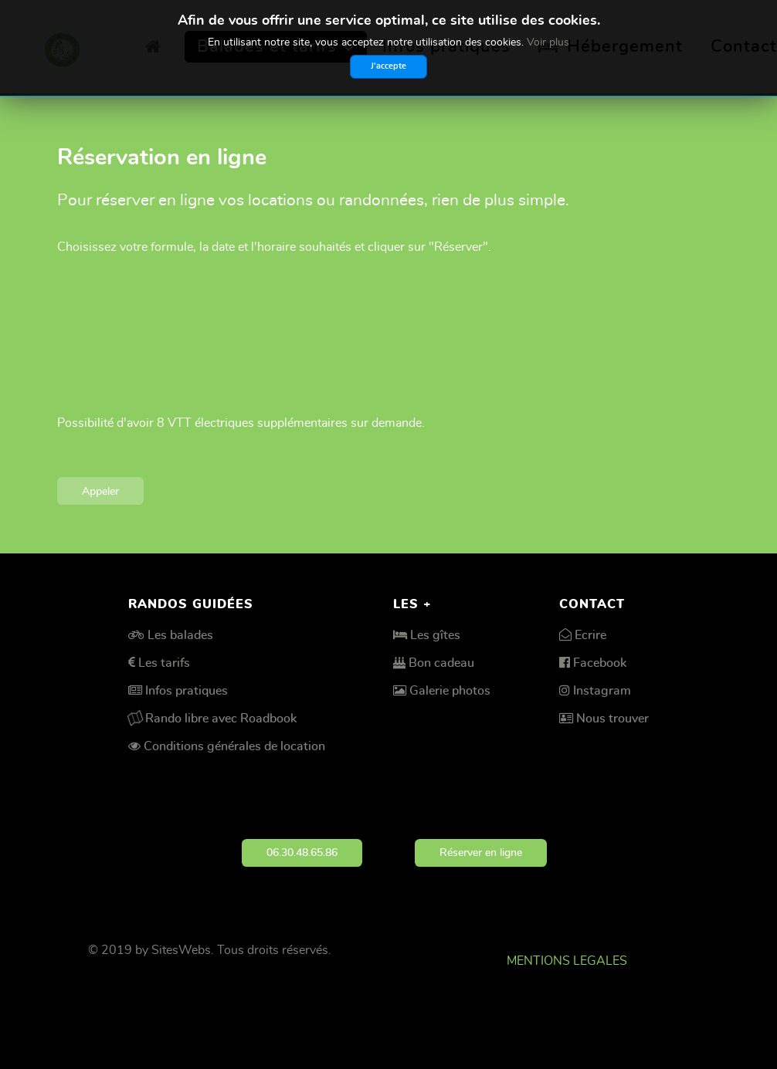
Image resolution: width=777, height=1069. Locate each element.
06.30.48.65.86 (302, 852)
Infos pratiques (186, 691)
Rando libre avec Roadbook (221, 718)
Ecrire (590, 635)
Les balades (180, 635)
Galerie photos (449, 691)
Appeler (100, 491)
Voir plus (548, 42)
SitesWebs (181, 950)
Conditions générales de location (234, 746)
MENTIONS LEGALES (567, 961)
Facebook (599, 663)
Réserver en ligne (480, 852)
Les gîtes (435, 635)
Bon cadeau (441, 663)
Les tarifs (164, 663)
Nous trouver (612, 718)
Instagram (602, 691)
